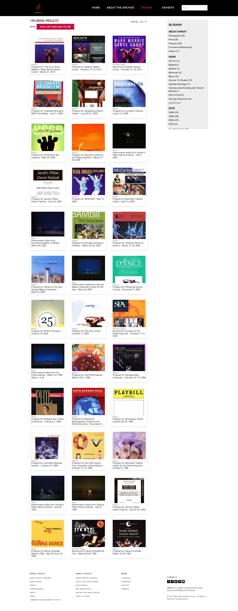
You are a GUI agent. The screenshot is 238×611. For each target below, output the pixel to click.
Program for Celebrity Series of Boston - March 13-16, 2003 (128, 244)
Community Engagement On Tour (45, 600)
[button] (205, 8)
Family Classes (83, 596)
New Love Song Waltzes (55, 27)
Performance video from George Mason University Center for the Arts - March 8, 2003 (88, 287)
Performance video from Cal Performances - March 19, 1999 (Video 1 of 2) (46, 375)
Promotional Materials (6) (180, 47)
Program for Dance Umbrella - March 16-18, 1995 (127, 552)
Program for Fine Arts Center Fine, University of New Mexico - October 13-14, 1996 (88, 465)
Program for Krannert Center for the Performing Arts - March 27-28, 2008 (87, 157)
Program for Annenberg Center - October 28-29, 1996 (129, 420)
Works (33, 585)
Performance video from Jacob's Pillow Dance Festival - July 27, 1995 (88, 507)
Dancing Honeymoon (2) (180, 99)
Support (125, 585)
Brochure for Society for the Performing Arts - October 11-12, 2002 (129, 333)
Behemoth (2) (175, 72)
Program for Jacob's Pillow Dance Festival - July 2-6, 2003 (46, 200)
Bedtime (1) (174, 68)
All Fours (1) (174, 61)
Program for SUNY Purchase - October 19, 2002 (46, 332)
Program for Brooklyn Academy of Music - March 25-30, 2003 (87, 244)
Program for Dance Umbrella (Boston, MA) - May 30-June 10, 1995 (47, 553)
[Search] (192, 7)
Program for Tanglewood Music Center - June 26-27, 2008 (87, 112)
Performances (36, 589)
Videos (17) (174, 51)
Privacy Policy (182, 599)
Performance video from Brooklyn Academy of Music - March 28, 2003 (46, 243)
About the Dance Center (87, 581)
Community (126, 581)
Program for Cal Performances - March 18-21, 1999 (88, 376)
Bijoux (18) (173, 76)
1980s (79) (173, 112)
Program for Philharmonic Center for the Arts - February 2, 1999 (47, 420)
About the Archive (120, 7)
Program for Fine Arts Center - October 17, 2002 (87, 332)
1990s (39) (173, 116)
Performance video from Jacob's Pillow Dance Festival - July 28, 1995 (47, 507)
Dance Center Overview (86, 578)
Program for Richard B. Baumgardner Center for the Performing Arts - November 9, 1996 (87, 423)
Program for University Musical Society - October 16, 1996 (46, 464)
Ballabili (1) (174, 65)
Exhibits (168, 7)
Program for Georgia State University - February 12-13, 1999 (129, 376)
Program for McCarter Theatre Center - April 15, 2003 (128, 200)
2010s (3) (173, 124)
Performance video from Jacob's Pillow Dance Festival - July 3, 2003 (129, 155)
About (33, 592)
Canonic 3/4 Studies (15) (180, 80)
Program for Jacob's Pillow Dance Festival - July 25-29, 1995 (129, 508)
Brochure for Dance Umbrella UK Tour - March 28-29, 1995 (88, 552)
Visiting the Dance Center (88, 592)
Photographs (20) (177, 35)
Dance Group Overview (40, 578)
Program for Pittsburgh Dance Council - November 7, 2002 (127, 288)
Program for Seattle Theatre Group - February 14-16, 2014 (86, 68)
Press (32, 596)
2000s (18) (173, 120)
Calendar (125, 578)
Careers (125, 589)
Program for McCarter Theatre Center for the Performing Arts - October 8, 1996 (128, 465)
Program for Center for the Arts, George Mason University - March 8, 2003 (47, 289)
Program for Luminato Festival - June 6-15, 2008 (128, 112)
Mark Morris (36, 581)
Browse (148, 7)
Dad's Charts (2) (176, 95)
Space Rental (82, 585)
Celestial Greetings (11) (179, 84)
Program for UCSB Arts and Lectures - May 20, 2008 (45, 156)
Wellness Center (83, 589)
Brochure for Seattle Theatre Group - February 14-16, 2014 (127, 68)
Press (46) (173, 39)
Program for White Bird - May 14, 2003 (88, 200)
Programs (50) (175, 43)
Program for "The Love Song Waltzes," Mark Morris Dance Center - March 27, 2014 (45, 69)
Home (96, 7)
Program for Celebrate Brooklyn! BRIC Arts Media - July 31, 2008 (47, 112)
